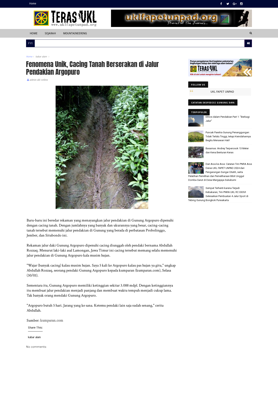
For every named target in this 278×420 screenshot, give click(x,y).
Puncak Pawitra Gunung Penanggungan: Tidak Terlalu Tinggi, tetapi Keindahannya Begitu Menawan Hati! (228, 136)
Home (32, 3)
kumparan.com (51, 320)
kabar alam (41, 56)
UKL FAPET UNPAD (222, 91)
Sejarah (50, 33)
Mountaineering (75, 33)
